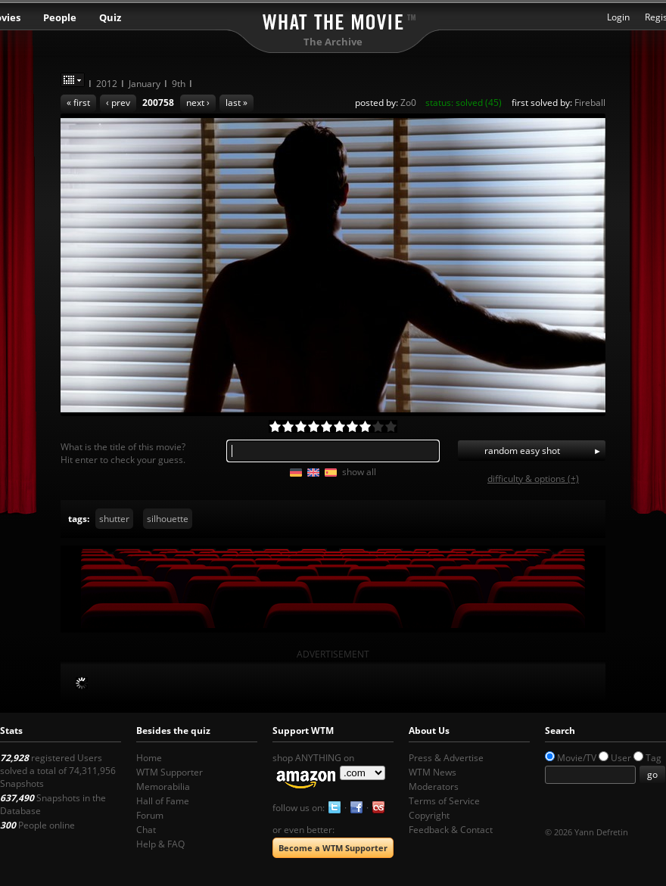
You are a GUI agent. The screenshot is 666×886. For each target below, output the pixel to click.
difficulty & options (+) (533, 478)
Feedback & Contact (451, 829)
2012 (106, 83)
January (144, 83)
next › (198, 102)
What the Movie (333, 19)
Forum (149, 815)
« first (78, 102)
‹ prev (118, 102)
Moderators (434, 786)
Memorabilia (163, 786)
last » (236, 102)
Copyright (429, 815)
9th (178, 83)
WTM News (432, 772)
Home (149, 757)
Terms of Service (444, 800)
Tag (653, 757)
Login (618, 17)
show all (359, 471)
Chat (146, 829)
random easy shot (522, 450)
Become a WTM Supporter (333, 847)
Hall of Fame (162, 800)
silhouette (167, 518)
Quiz (110, 17)
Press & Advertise (446, 757)
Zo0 (408, 102)
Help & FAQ (160, 844)
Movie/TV (576, 757)
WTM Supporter (169, 772)
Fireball (589, 102)
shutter (114, 518)
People (59, 17)
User (621, 757)
